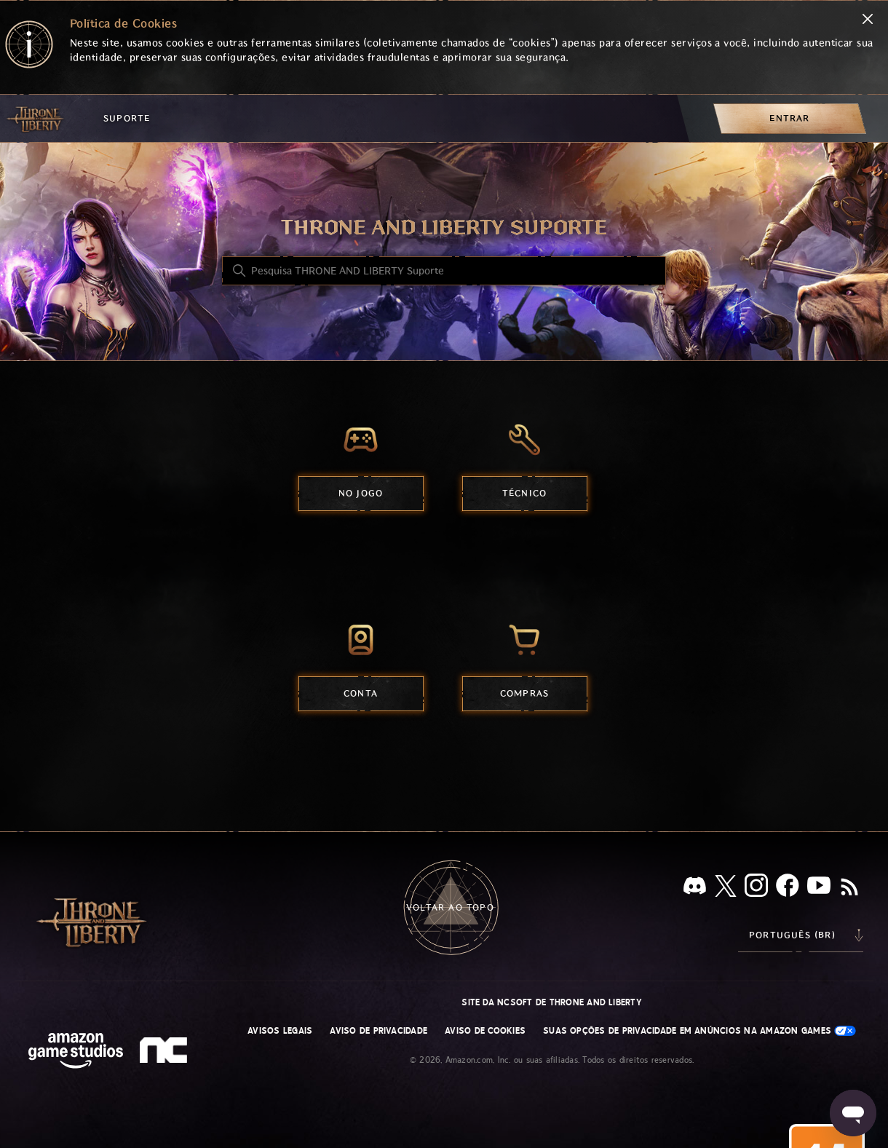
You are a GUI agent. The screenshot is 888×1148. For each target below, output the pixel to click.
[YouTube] (818, 888)
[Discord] (695, 888)
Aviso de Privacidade (378, 1031)
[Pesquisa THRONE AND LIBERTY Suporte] (444, 270)
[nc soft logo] (165, 1053)
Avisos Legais (279, 1031)
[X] (726, 888)
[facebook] (787, 888)
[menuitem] (789, 118)
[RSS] (849, 888)
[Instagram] (756, 888)
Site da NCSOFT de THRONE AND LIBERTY (551, 1002)
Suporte (126, 118)
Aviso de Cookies (485, 1031)
